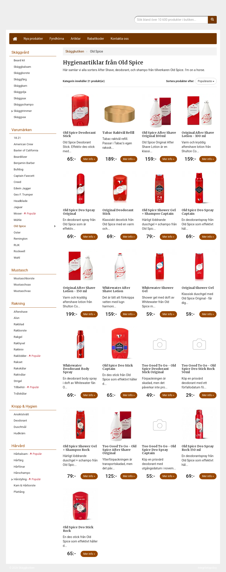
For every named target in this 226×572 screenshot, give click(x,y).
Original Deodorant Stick (118, 211)
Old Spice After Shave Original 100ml (159, 134)
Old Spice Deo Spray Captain (198, 211)
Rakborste (20, 330)
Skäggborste (22, 73)
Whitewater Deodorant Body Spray (76, 368)
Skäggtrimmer (23, 111)
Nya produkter (33, 38)
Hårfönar (19, 466)
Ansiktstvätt (21, 414)
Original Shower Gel (198, 288)
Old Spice (20, 226)
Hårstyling (27, 479)
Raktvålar (20, 374)
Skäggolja (20, 92)
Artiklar (76, 38)
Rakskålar (20, 368)
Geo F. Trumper (23, 194)
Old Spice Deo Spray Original (79, 211)
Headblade (20, 201)
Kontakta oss (120, 38)
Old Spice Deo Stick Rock (78, 528)
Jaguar (18, 207)
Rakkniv (19, 349)
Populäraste (206, 81)
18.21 (17, 137)
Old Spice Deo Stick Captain (117, 367)
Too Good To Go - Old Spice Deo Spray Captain (159, 449)
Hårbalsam (28, 453)
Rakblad (19, 324)
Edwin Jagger (22, 188)
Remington (21, 238)
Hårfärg (18, 460)
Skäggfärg (20, 79)
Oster (17, 232)
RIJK (17, 245)
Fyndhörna (57, 38)
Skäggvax (20, 117)
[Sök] (212, 19)
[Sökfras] (171, 19)
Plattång (19, 491)
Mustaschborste (24, 278)
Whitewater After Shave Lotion (116, 289)
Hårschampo (22, 472)
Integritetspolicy (207, 567)
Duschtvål (20, 427)
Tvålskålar (20, 393)
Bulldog (18, 169)
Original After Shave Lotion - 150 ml (79, 289)
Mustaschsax (22, 284)
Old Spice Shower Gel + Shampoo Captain (159, 211)
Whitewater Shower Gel (157, 289)
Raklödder (27, 356)
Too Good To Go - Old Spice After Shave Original (119, 449)
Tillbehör (26, 387)
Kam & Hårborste (25, 485)
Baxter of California (26, 150)
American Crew (23, 144)
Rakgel (18, 337)
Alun (16, 318)
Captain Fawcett (24, 175)
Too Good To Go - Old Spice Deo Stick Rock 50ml (199, 368)
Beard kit (19, 60)
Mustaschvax (22, 291)
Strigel (18, 381)
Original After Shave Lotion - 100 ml (198, 134)
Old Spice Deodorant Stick (79, 134)
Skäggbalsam (22, 66)
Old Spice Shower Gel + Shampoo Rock (80, 448)
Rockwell (19, 251)
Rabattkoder (95, 38)
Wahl (17, 257)
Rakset (18, 362)
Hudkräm (19, 433)
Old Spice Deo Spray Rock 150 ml (198, 448)
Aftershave (21, 311)
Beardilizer (20, 156)
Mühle (18, 220)
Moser (25, 213)
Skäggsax (20, 98)
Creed (17, 182)
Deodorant (20, 420)
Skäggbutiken (45, 16)
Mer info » (89, 159)
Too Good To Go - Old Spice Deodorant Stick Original (159, 368)
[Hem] (14, 38)
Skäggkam (20, 85)
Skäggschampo (24, 104)
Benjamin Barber (24, 163)
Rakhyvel (19, 343)
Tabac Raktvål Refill (118, 133)
